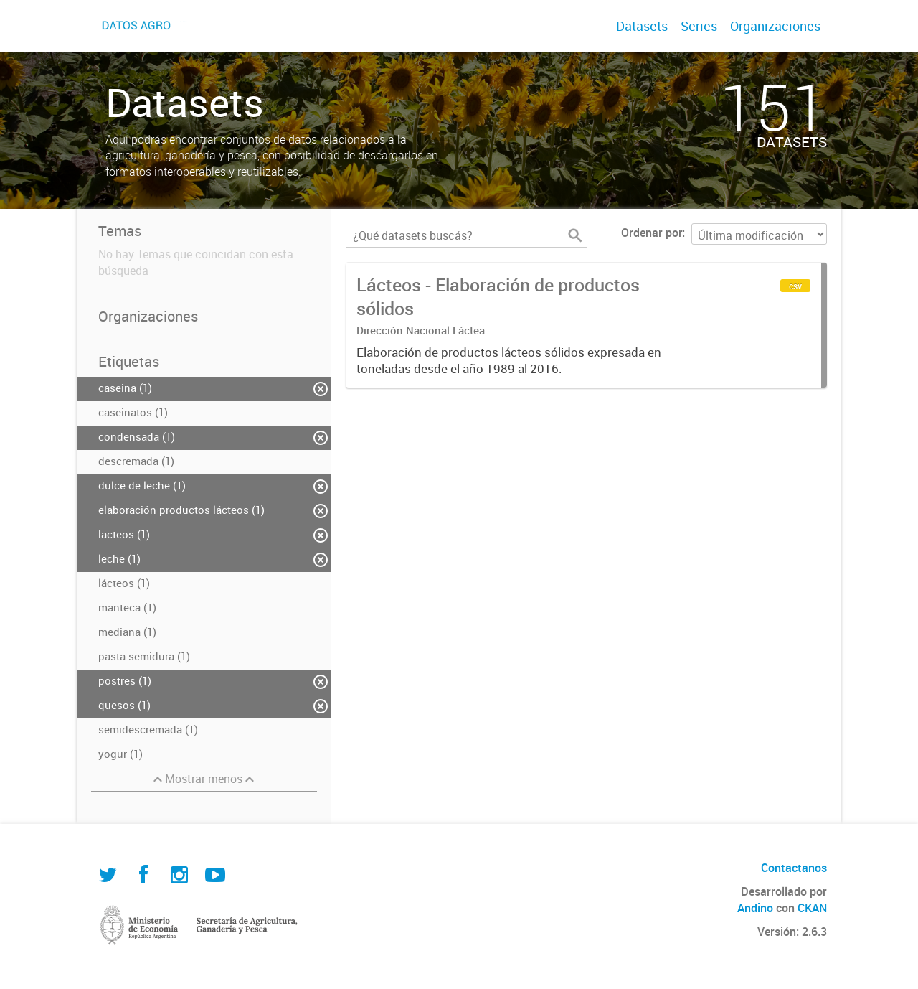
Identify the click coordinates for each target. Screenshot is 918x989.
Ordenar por (651, 232)
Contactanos (794, 868)
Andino (755, 908)
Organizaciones (775, 25)
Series (699, 25)
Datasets (642, 25)
